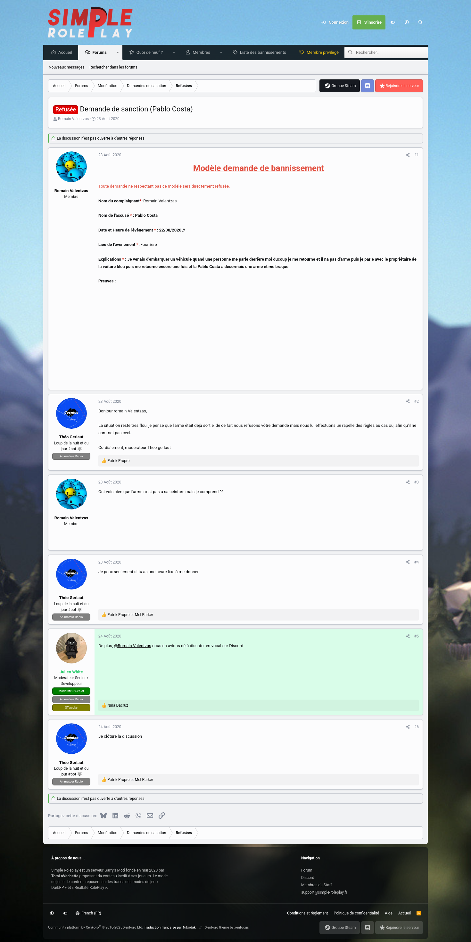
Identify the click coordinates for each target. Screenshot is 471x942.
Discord (307, 877)
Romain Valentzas (73, 119)
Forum (306, 870)
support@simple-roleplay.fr (324, 892)
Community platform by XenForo (95, 927)
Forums (101, 52)
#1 (416, 155)
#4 (416, 562)
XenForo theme (217, 927)
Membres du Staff (316, 885)
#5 (416, 636)
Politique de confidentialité (356, 913)
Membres (203, 52)
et (130, 615)
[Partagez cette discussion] (408, 155)
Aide (388, 913)
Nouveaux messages (66, 67)
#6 (416, 727)
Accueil (66, 52)
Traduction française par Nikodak (170, 927)
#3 (416, 482)
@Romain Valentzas (132, 646)
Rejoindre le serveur (402, 86)
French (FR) (88, 913)
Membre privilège (324, 52)
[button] (407, 22)
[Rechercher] (421, 22)
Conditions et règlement (307, 913)
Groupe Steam (343, 86)
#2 (416, 402)
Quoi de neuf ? (151, 52)
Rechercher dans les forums (113, 67)
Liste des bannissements (265, 52)
